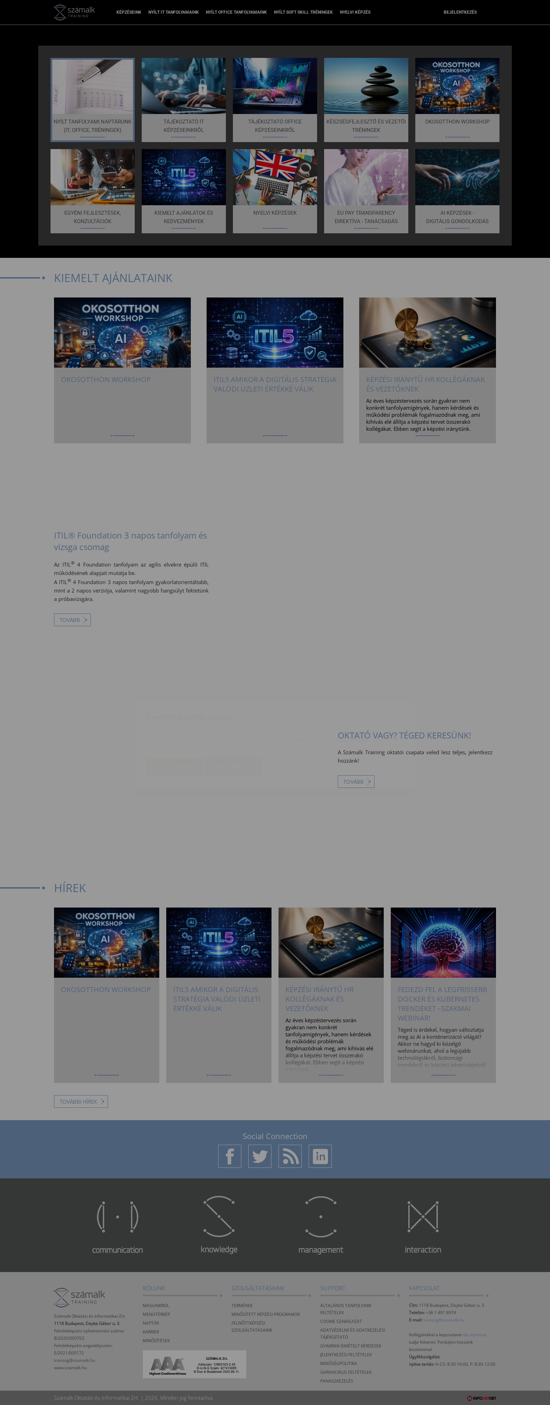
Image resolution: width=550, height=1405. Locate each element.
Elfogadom (175, 725)
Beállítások (233, 725)
